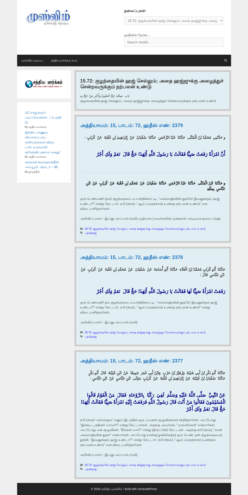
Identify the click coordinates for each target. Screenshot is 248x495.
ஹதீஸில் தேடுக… (137, 35)
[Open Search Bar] (225, 60)
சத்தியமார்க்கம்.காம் (64, 60)
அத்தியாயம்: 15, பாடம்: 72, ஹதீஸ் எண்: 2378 (131, 257)
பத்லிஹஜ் (91, 232)
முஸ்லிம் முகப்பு (32, 60)
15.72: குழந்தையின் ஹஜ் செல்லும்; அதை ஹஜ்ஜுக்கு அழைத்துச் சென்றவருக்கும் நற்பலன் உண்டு (145, 228)
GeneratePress (147, 489)
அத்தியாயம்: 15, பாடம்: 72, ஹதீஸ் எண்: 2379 (131, 125)
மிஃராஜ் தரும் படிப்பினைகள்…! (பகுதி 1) (43, 117)
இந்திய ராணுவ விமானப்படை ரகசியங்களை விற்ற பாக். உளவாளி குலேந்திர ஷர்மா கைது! (42, 142)
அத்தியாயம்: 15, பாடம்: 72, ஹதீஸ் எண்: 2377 (131, 360)
